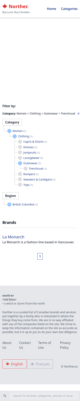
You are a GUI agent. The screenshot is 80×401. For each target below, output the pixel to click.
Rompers (31, 174)
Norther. (15, 6)
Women (19, 131)
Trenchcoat (38, 168)
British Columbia (25, 204)
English (14, 364)
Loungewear (33, 158)
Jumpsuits (31, 152)
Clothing (25, 136)
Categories (69, 9)
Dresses (30, 147)
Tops (28, 185)
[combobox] (40, 396)
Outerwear (32, 163)
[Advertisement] (37, 39)
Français (40, 364)
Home (51, 9)
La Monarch (13, 237)
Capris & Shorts (35, 141)
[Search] (5, 396)
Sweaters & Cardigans (39, 179)
